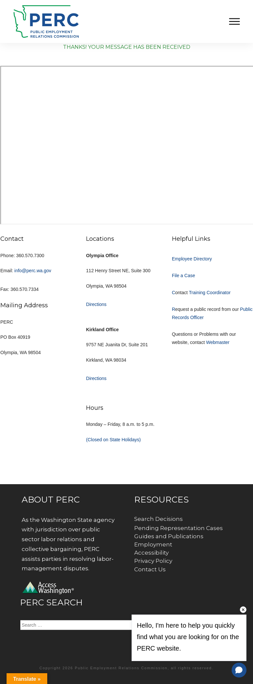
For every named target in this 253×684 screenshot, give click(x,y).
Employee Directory (192, 258)
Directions (96, 304)
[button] (239, 670)
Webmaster (217, 342)
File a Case (183, 275)
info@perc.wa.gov (32, 270)
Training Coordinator (210, 292)
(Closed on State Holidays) (113, 439)
